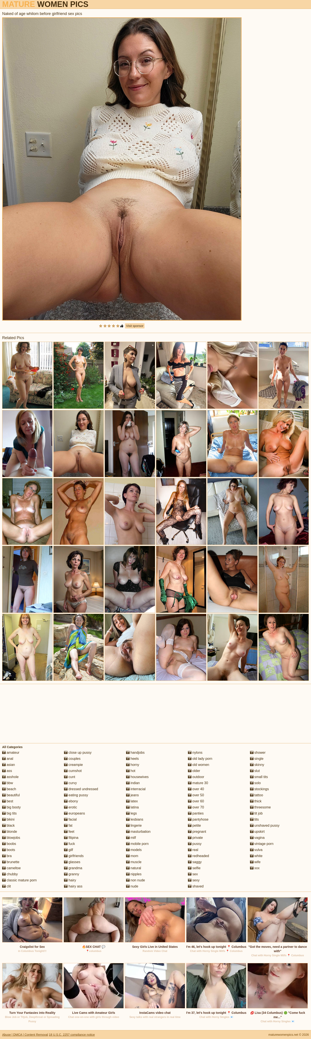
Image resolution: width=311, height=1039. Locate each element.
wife (255, 862)
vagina (257, 837)
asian (8, 765)
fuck (69, 844)
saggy (195, 862)
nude (132, 886)
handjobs (135, 752)
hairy (70, 880)
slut (255, 771)
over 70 (196, 807)
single (256, 758)
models (134, 850)
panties (196, 813)
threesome (260, 807)
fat (68, 825)
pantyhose (198, 819)
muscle (134, 862)
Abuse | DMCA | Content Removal (25, 1034)
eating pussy (76, 795)
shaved (196, 886)
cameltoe (11, 868)
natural (133, 868)
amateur (10, 752)
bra (7, 856)
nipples (134, 874)
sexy (193, 880)
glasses (72, 862)
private (195, 837)
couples (72, 758)
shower (258, 752)
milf (131, 837)
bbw (7, 783)
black (8, 825)
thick (256, 801)
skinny (257, 765)
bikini (8, 819)
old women (198, 765)
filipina (71, 837)
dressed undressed (81, 789)
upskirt (257, 831)
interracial (136, 789)
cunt (69, 777)
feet (69, 831)
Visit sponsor (134, 326)
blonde (9, 831)
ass (7, 771)
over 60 (196, 801)
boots (8, 850)
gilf (68, 850)
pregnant (197, 831)
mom (132, 856)
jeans (132, 795)
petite (194, 825)
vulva (256, 850)
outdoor (196, 777)
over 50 (196, 795)
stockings (259, 789)
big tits (9, 813)
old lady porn (200, 758)
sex (193, 874)
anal (7, 758)
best (7, 801)
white (256, 856)
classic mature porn (19, 880)
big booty (11, 807)
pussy (194, 844)
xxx (255, 868)
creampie (73, 765)
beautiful (11, 795)
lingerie (134, 825)
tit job (256, 813)
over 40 (196, 789)
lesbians (134, 819)
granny (71, 874)
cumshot (73, 771)
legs (131, 813)
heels (132, 758)
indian (133, 783)
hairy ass (73, 886)
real (193, 850)
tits (254, 819)
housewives (137, 777)
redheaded (198, 856)
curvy (70, 783)
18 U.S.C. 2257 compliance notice (72, 1034)
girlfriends (74, 856)
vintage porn (262, 844)
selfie (194, 868)
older (194, 771)
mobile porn (137, 844)
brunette (10, 862)
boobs (9, 844)
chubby (10, 874)
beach (9, 789)
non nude (135, 880)
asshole (10, 777)
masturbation (138, 831)
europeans (74, 813)
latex (132, 801)
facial (70, 819)
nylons (195, 752)
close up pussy (77, 752)
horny (132, 765)
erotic (70, 807)
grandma (73, 868)
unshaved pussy (265, 825)
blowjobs (11, 837)
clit (6, 886)
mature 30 (198, 783)
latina (132, 807)
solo (255, 783)
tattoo (256, 795)
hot (130, 771)
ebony (71, 801)
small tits (259, 777)
